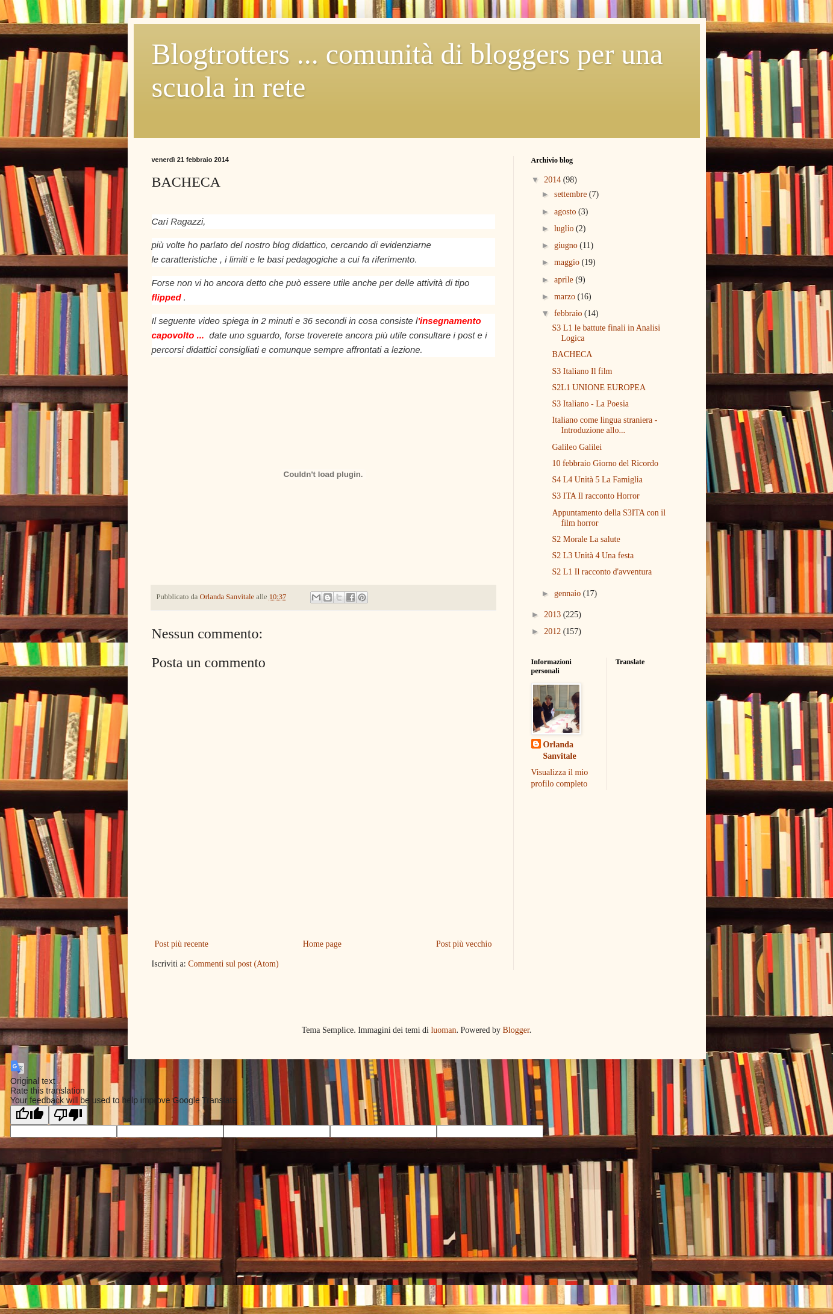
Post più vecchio (464, 943)
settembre (571, 194)
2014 (553, 179)
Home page (322, 943)
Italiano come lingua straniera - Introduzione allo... (604, 425)
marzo (565, 296)
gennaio (568, 593)
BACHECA (572, 354)
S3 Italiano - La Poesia (590, 403)
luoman (443, 1030)
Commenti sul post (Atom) (233, 963)
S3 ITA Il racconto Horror (595, 495)
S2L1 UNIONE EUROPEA (599, 387)
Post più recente (181, 943)
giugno (566, 245)
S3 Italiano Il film (582, 371)
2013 (553, 614)
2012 (553, 631)
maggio (568, 262)
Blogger (515, 1030)
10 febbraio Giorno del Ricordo (605, 463)
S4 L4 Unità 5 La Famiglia (597, 479)
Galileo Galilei (577, 447)
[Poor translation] (68, 1115)
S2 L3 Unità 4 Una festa (593, 555)
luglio (565, 228)
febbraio (569, 313)
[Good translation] (29, 1115)
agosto (566, 211)
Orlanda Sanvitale (559, 750)
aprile (564, 279)
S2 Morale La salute (586, 539)
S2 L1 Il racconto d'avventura (602, 571)
